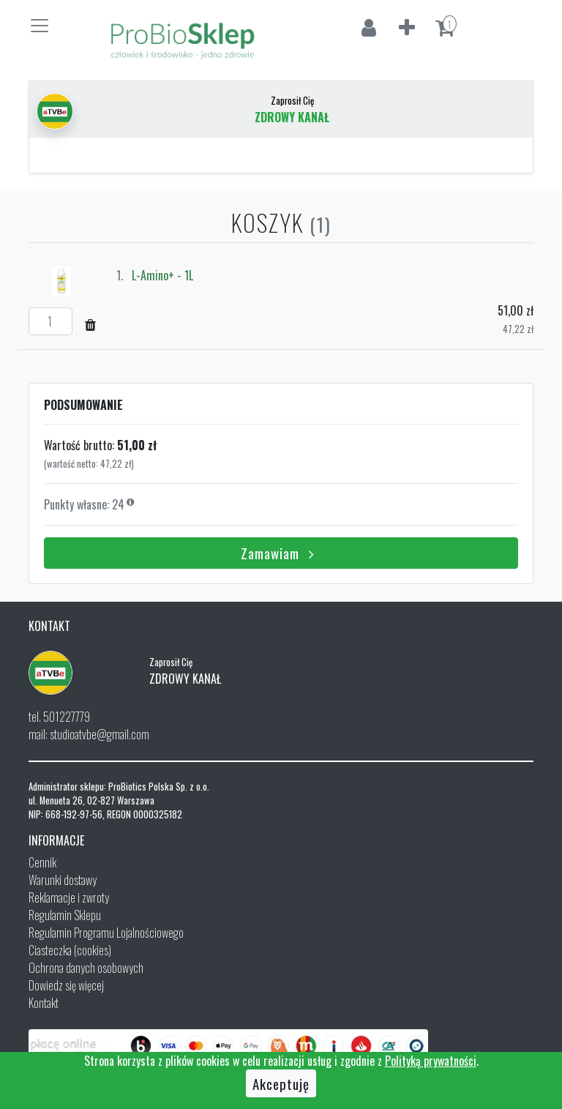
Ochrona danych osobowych (86, 968)
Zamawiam (281, 552)
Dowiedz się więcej (66, 985)
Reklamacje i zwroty (69, 897)
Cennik (42, 862)
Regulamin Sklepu (65, 915)
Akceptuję (281, 1083)
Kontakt (44, 1003)
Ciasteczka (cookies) (70, 950)
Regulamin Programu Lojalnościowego (106, 932)
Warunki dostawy (63, 880)
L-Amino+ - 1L (162, 275)
